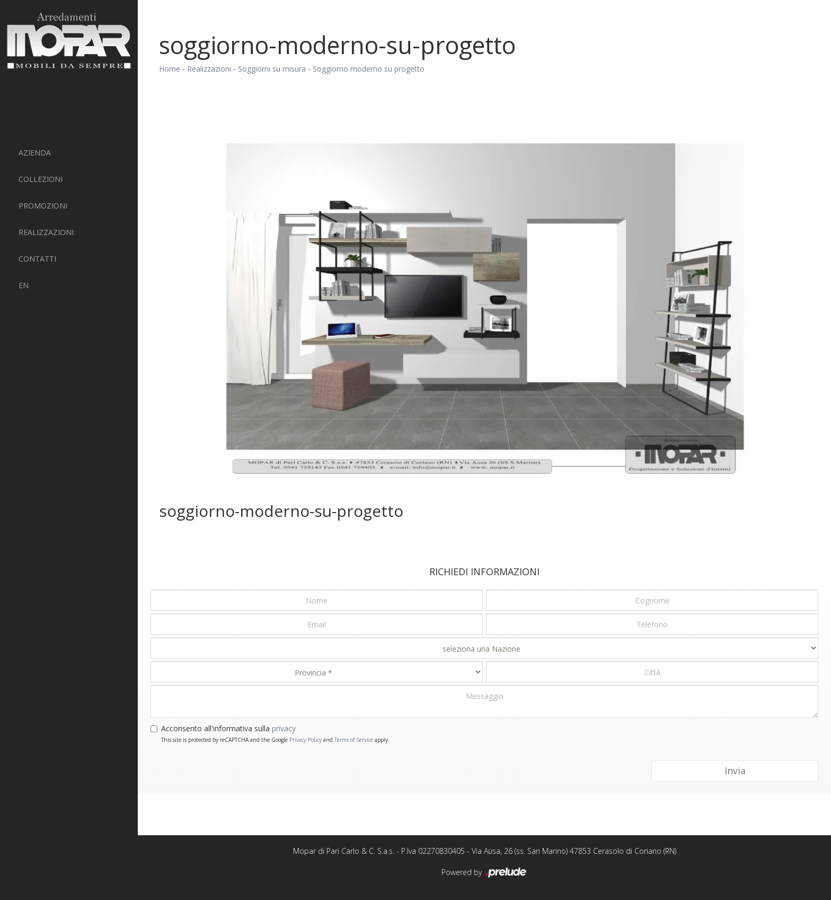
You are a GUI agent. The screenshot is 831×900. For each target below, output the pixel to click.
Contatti (37, 259)
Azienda (35, 153)
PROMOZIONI (43, 206)
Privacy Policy (305, 739)
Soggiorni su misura (272, 69)
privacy (284, 728)
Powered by (484, 873)
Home (169, 69)
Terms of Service (353, 739)
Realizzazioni (46, 232)
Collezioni (41, 179)
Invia (735, 770)
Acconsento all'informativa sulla (228, 728)
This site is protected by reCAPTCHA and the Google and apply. (275, 739)
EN (24, 285)
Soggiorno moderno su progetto (369, 69)
